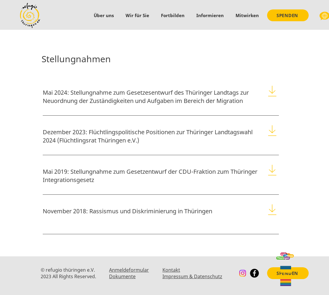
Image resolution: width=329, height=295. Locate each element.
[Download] (272, 90)
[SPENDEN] (288, 15)
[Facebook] (254, 273)
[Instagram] (242, 273)
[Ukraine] (285, 269)
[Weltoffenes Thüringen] (285, 256)
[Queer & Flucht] (285, 282)
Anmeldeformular (129, 270)
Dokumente (122, 276)
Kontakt (171, 270)
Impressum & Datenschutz (192, 276)
